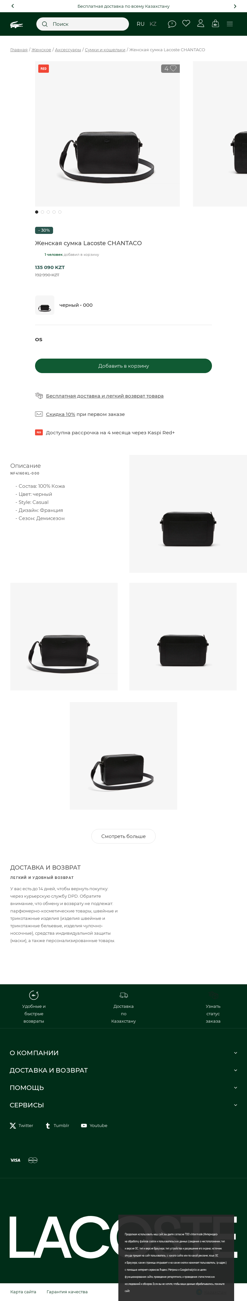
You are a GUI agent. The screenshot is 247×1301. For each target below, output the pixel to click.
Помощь (172, 24)
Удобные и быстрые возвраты (34, 1007)
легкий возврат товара (135, 396)
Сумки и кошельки (105, 49)
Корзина (215, 23)
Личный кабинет (201, 23)
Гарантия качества (67, 1291)
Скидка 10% (60, 414)
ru (141, 24)
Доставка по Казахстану (123, 1007)
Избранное (186, 23)
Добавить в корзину (123, 366)
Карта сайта (23, 1291)
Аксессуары (68, 49)
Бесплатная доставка (73, 396)
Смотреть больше (123, 836)
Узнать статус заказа (213, 1007)
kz (153, 24)
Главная (19, 49)
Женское (41, 49)
